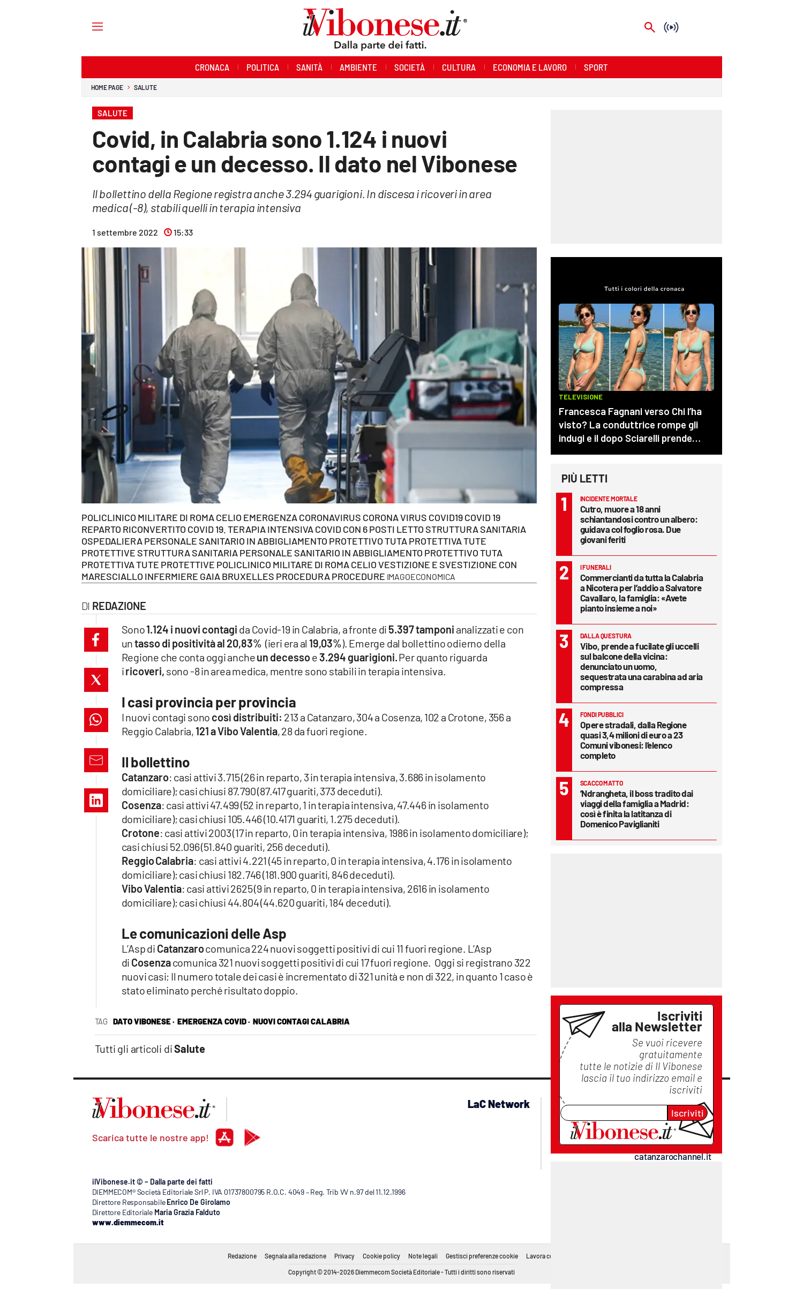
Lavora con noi (546, 1256)
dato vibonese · (144, 1021)
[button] (96, 639)
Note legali (423, 1256)
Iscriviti (687, 1113)
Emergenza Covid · (213, 1021)
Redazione (242, 1256)
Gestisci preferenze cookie (482, 1256)
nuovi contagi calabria (301, 1021)
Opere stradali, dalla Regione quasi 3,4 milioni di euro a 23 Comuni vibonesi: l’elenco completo (633, 739)
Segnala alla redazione (295, 1256)
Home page (107, 87)
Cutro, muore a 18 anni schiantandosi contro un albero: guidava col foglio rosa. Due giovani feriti (639, 524)
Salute (145, 87)
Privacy (344, 1256)
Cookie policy (381, 1256)
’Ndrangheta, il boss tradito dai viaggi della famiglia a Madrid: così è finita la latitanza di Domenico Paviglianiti (636, 808)
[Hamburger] (87, 26)
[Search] (649, 28)
